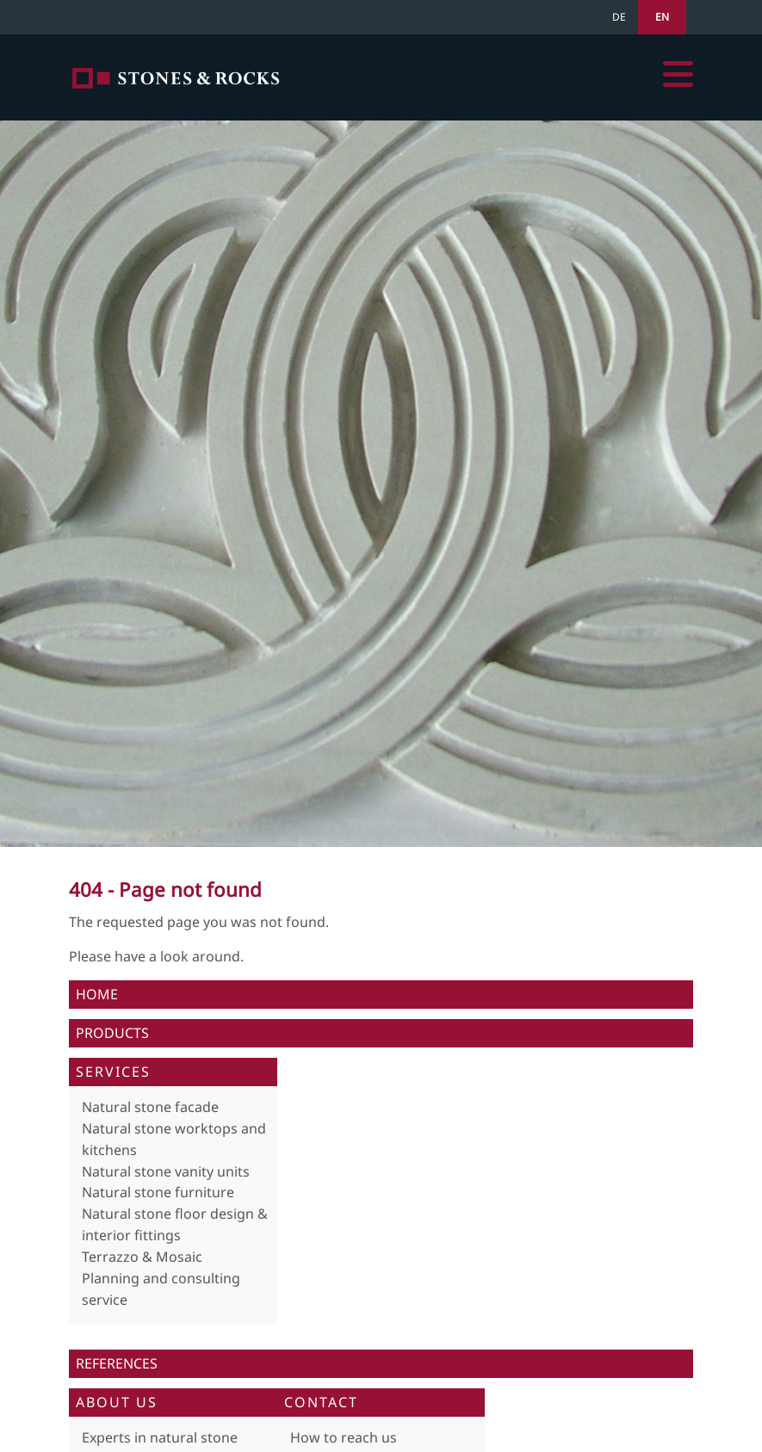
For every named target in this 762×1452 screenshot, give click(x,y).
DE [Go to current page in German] (619, 16)
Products (112, 1032)
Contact (321, 1402)
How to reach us (343, 1437)
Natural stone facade (150, 1106)
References (117, 1363)
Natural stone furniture (158, 1192)
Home (176, 78)
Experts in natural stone (160, 1437)
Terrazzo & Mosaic (142, 1256)
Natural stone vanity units (166, 1171)
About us (117, 1402)
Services (113, 1071)
